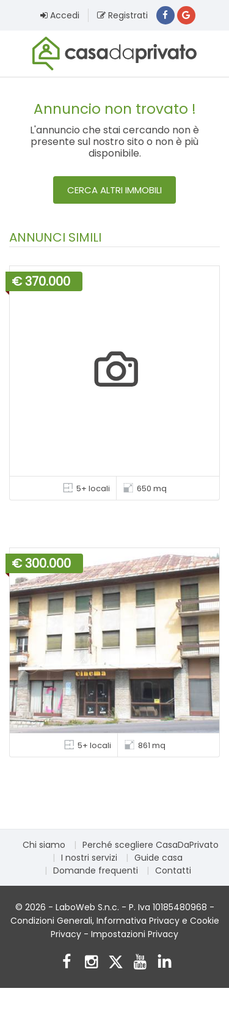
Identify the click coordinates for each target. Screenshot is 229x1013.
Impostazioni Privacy (134, 934)
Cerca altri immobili (114, 190)
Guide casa (158, 858)
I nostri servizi (89, 858)
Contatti (173, 870)
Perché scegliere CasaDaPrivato (150, 845)
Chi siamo (44, 845)
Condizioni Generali (51, 921)
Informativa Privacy (138, 921)
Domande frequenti (95, 870)
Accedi (59, 15)
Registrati (122, 15)
